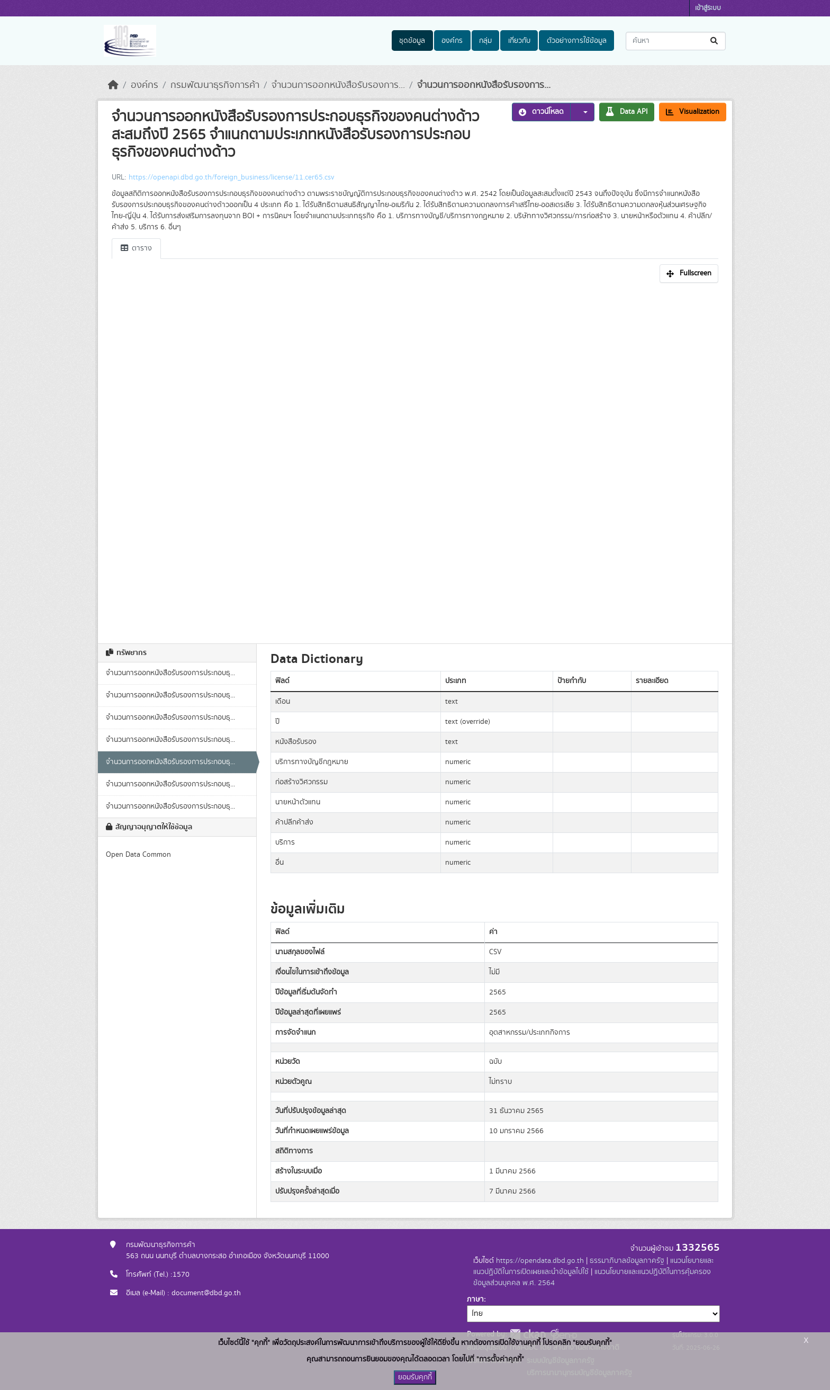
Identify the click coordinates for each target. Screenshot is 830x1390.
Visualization (692, 111)
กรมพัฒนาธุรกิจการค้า (214, 85)
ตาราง (136, 248)
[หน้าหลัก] (113, 85)
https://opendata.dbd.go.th (540, 1261)
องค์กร (452, 40)
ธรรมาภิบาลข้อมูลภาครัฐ (627, 1261)
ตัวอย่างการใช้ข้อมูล (577, 40)
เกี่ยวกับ (519, 40)
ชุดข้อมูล (412, 40)
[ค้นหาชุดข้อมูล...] (676, 41)
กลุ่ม (485, 40)
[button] (582, 112)
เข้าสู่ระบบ (708, 8)
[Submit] (714, 41)
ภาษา (475, 1299)
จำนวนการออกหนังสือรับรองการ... (338, 85)
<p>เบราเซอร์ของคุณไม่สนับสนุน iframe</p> (415, 460)
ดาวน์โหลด (541, 111)
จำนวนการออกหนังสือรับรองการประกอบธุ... (170, 673)
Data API (626, 111)
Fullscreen (688, 273)
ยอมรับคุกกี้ (415, 1377)
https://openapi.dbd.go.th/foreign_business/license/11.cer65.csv (231, 177)
